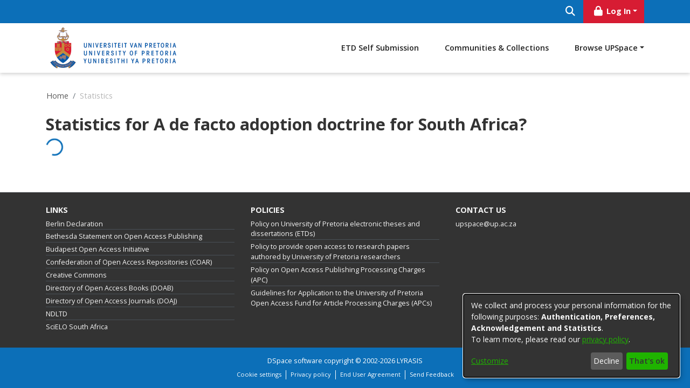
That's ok (647, 361)
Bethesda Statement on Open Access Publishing (124, 236)
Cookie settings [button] (259, 374)
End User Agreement (370, 374)
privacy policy (605, 339)
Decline (606, 361)
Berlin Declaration (74, 223)
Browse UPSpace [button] (606, 48)
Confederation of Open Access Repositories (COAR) (129, 262)
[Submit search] (570, 11)
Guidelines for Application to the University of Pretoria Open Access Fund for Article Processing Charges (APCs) (341, 298)
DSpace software (294, 360)
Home (57, 96)
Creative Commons (76, 275)
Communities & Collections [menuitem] (497, 48)
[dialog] (571, 335)
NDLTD (56, 313)
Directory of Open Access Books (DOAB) (109, 288)
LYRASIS (410, 360)
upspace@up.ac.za (486, 223)
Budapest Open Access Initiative (97, 249)
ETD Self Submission (380, 48)
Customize (489, 361)
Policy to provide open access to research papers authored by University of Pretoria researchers (330, 251)
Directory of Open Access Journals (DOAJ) (111, 301)
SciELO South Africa (77, 326)
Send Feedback (432, 374)
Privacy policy (311, 374)
